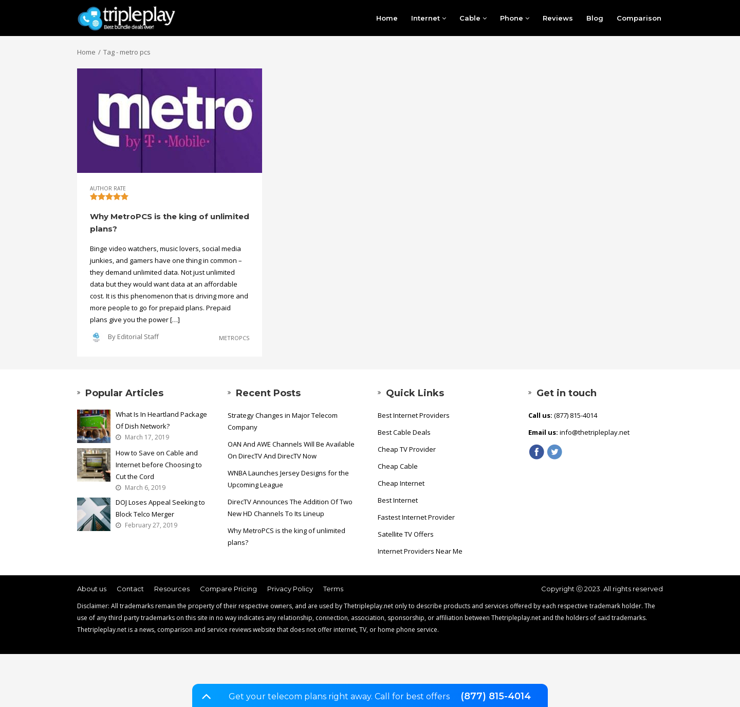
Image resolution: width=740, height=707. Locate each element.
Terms (333, 589)
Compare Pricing (228, 589)
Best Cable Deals (404, 432)
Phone (514, 18)
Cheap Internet (401, 483)
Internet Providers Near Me (420, 551)
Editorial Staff (138, 336)
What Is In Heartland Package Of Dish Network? (161, 420)
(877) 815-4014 (495, 696)
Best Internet (398, 500)
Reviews (558, 18)
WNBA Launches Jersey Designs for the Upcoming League (288, 478)
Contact (130, 589)
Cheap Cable (398, 466)
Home (387, 18)
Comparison (639, 18)
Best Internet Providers (414, 415)
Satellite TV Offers (406, 534)
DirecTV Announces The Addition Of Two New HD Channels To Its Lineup (290, 507)
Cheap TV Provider (407, 449)
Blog (594, 18)
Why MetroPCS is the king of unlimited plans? (286, 536)
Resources (172, 589)
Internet (428, 18)
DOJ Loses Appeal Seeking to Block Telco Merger (160, 508)
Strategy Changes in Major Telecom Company (283, 421)
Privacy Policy (290, 589)
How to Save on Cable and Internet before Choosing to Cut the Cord (159, 464)
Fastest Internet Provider (416, 517)
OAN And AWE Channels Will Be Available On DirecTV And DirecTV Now (291, 450)
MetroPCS (234, 338)
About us (91, 589)
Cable (473, 18)
